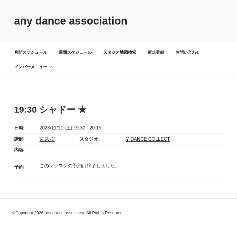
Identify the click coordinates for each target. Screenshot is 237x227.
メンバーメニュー (33, 66)
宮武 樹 (47, 139)
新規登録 (156, 52)
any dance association (70, 21)
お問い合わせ (187, 52)
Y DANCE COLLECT (148, 139)
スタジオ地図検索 (119, 52)
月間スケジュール (30, 52)
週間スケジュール (75, 52)
